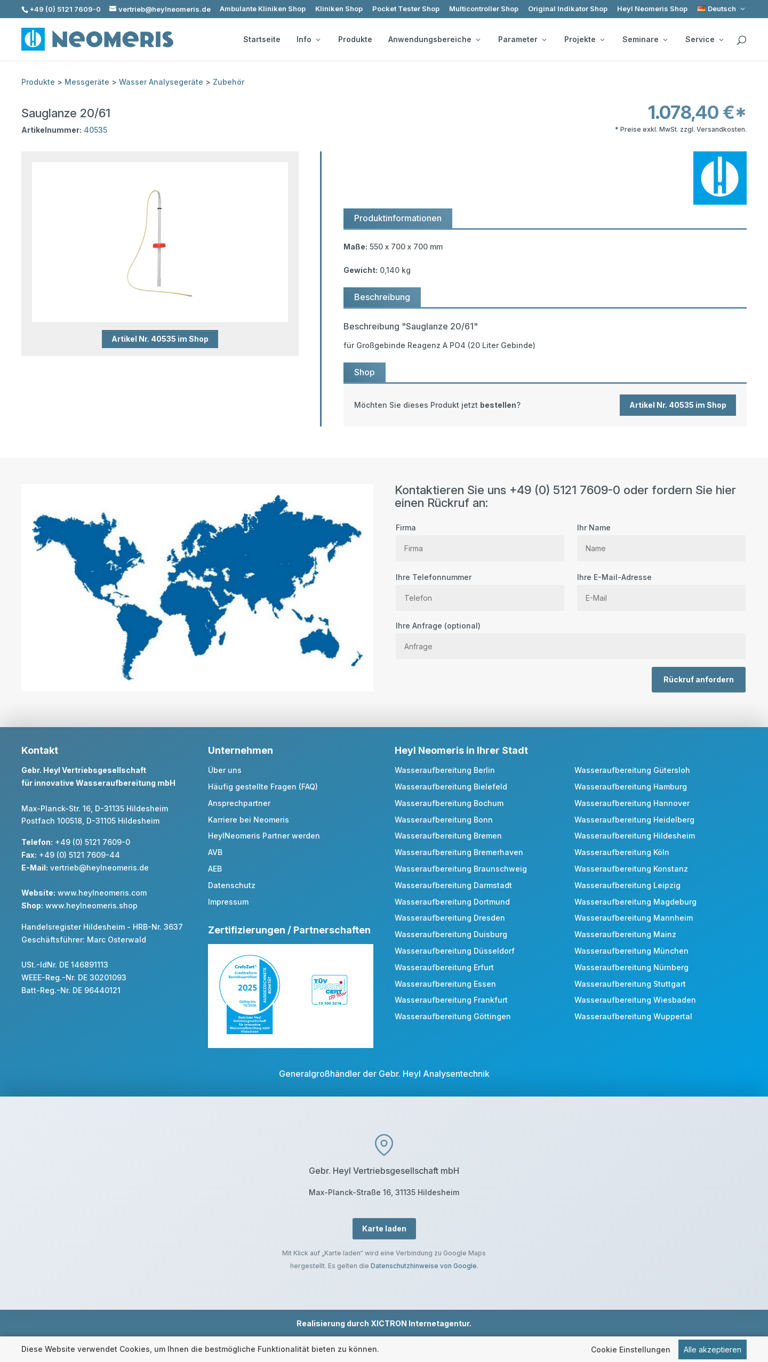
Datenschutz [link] (231, 885)
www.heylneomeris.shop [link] (91, 905)
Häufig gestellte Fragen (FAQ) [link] (263, 786)
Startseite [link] (262, 39)
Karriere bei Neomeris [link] (248, 819)
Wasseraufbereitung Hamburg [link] (630, 786)
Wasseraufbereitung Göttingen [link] (453, 1016)
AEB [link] (215, 868)
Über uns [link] (225, 770)
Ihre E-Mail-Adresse (661, 587)
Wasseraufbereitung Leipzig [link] (627, 885)
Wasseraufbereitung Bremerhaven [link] (459, 852)
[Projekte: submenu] (602, 39)
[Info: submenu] (318, 39)
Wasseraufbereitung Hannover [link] (632, 803)
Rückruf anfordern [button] (698, 679)
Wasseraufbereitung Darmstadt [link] (453, 885)
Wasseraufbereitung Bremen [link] (448, 835)
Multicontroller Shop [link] (483, 8)
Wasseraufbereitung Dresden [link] (450, 917)
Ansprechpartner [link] (239, 803)
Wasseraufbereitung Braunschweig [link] (461, 868)
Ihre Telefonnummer (480, 587)
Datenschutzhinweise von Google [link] (424, 1266)
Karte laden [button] (384, 1228)
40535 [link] (95, 129)
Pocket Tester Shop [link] (405, 8)
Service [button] (704, 39)
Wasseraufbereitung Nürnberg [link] (631, 967)
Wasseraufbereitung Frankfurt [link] (451, 999)
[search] (741, 40)
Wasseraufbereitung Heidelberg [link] (634, 819)
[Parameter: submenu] (544, 39)
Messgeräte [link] (87, 81)
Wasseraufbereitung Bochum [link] (449, 803)
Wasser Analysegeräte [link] (161, 81)
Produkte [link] (355, 39)
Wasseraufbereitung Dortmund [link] (452, 901)
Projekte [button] (584, 39)
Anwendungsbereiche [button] (434, 39)
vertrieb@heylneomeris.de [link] (99, 867)
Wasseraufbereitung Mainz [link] (625, 934)
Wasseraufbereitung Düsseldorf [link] (455, 950)
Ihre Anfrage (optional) (571, 636)
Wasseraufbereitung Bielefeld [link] (451, 786)
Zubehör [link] (228, 81)
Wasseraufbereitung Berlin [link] (445, 770)
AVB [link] (215, 852)
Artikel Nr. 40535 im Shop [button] (160, 338)
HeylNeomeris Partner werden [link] (264, 835)
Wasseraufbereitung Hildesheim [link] (634, 835)
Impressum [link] (228, 901)
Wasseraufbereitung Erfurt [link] (444, 967)
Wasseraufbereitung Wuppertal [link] (633, 1016)
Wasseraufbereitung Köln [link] (621, 852)
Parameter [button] (522, 39)
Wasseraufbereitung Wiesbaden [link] (635, 999)
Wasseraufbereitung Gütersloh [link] (632, 770)
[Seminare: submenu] (665, 39)
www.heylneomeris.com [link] (102, 892)
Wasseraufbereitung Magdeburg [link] (635, 901)
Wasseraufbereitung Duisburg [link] (451, 934)
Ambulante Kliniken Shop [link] (263, 8)
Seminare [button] (644, 39)
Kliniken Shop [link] (339, 8)
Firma (480, 538)
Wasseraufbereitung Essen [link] (445, 983)
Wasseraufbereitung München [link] (631, 950)
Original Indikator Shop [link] (567, 8)
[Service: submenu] (721, 39)
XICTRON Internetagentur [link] (420, 1323)
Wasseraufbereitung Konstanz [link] (631, 868)
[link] (722, 8)
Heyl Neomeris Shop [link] (652, 8)
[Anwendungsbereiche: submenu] (478, 39)
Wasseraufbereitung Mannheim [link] (633, 917)
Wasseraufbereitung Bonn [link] (444, 819)
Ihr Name (661, 538)
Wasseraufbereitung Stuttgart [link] (630, 983)
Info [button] (308, 39)
